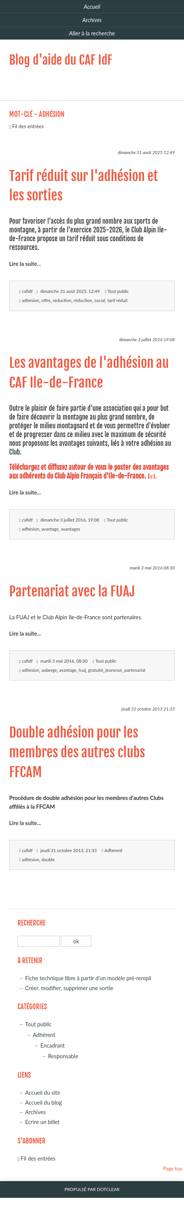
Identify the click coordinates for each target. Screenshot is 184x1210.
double (48, 859)
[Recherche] (39, 941)
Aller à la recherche (92, 33)
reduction (62, 300)
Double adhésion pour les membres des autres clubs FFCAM (77, 752)
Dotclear (108, 1189)
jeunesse (113, 670)
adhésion (30, 300)
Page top (172, 1168)
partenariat (134, 670)
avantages (70, 528)
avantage (50, 528)
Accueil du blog (43, 1102)
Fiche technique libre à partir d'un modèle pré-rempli (88, 978)
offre (46, 300)
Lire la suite (23, 264)
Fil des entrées (28, 126)
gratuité (95, 670)
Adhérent (114, 850)
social (99, 300)
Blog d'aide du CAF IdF (60, 60)
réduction (83, 300)
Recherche (31, 923)
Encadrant (52, 1045)
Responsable (63, 1056)
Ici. (152, 476)
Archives (35, 1112)
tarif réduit (117, 300)
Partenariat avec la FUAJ (72, 591)
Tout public (118, 291)
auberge (49, 670)
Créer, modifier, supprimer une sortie (69, 988)
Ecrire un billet (42, 1122)
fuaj (82, 670)
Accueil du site (42, 1092)
